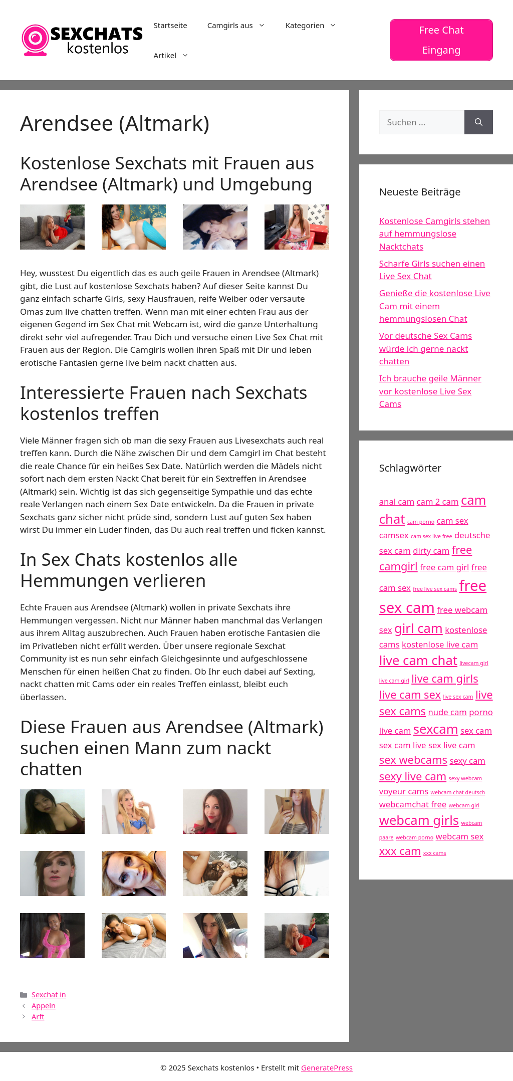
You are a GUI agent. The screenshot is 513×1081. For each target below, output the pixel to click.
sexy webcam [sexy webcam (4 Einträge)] (465, 778)
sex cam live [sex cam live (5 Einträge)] (402, 745)
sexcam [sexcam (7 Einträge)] (435, 729)
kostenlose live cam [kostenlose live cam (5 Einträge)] (440, 644)
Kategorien (316, 25)
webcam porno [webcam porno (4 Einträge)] (414, 837)
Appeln (44, 1005)
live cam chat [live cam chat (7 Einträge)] (418, 660)
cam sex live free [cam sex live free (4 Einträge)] (431, 536)
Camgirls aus (241, 25)
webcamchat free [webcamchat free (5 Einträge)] (412, 804)
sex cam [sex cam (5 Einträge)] (476, 730)
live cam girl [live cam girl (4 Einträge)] (394, 680)
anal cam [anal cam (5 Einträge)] (396, 501)
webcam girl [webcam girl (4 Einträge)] (464, 805)
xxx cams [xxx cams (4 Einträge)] (434, 852)
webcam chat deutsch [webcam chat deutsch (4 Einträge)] (458, 792)
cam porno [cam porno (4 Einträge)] (420, 521)
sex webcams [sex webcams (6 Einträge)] (413, 759)
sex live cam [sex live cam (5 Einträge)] (451, 745)
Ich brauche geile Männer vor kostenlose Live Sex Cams (430, 390)
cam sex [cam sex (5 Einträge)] (452, 520)
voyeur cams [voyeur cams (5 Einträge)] (403, 791)
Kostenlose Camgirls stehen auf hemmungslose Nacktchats (434, 233)
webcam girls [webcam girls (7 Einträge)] (419, 820)
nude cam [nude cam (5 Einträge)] (447, 712)
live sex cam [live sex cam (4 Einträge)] (458, 696)
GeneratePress (327, 1067)
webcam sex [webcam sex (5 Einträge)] (460, 836)
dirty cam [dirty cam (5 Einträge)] (431, 550)
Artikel (176, 55)
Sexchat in (49, 994)
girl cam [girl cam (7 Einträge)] (418, 628)
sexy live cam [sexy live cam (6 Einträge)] (412, 776)
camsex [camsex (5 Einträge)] (394, 535)
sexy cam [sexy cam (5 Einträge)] (467, 760)
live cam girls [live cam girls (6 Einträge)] (444, 678)
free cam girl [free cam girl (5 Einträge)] (444, 567)
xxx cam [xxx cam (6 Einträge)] (400, 850)
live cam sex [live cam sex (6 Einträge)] (410, 694)
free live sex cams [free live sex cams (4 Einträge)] (435, 588)
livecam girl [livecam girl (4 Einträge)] (473, 663)
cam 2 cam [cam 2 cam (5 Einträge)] (438, 501)
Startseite (170, 25)
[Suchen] (478, 122)
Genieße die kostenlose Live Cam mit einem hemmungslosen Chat (434, 305)
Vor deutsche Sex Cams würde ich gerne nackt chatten (425, 348)
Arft (38, 1016)
